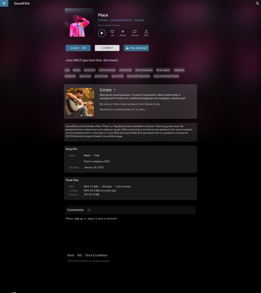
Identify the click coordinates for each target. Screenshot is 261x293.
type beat (85, 76)
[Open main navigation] (4, 3)
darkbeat (70, 76)
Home (70, 255)
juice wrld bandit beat (166, 76)
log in (91, 218)
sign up (79, 218)
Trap (96, 155)
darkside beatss (121, 20)
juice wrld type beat (138, 76)
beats (77, 70)
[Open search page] (257, 3)
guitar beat (101, 76)
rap (67, 70)
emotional (125, 70)
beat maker (163, 70)
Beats (87, 155)
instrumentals (107, 70)
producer (90, 70)
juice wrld (117, 76)
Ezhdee (103, 20)
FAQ (79, 255)
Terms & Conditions (96, 255)
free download (144, 70)
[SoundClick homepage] (22, 3)
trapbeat (179, 70)
